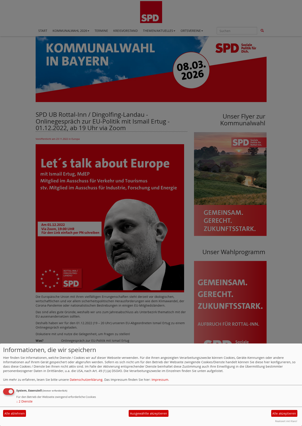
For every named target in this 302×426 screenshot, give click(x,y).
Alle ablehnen (14, 413)
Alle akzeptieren (284, 413)
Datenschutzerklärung (86, 379)
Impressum (160, 379)
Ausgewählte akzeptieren (148, 413)
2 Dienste (24, 401)
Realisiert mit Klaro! (286, 421)
